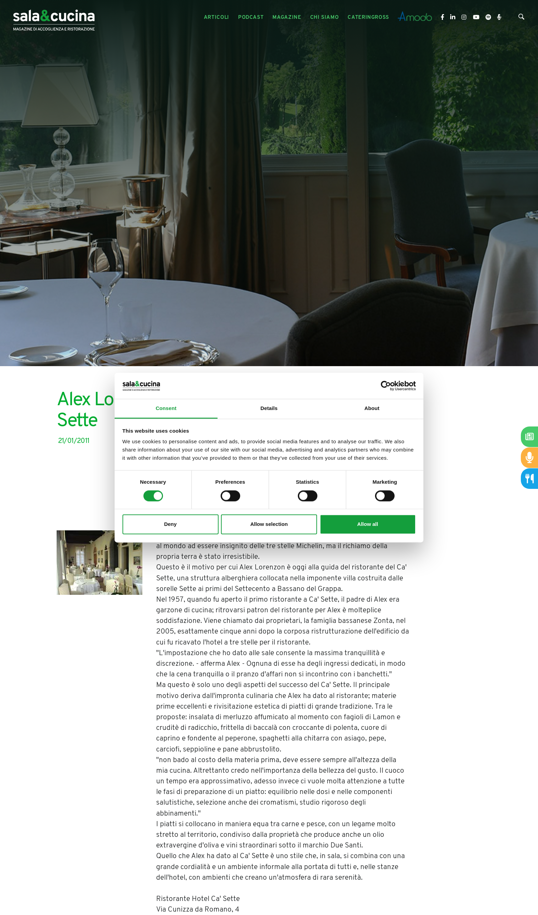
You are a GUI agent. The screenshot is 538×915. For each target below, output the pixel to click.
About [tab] (371, 408)
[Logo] (54, 18)
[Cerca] (521, 18)
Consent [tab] (166, 408)
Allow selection (269, 524)
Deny (170, 524)
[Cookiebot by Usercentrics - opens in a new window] (386, 386)
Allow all (367, 524)
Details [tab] (269, 408)
